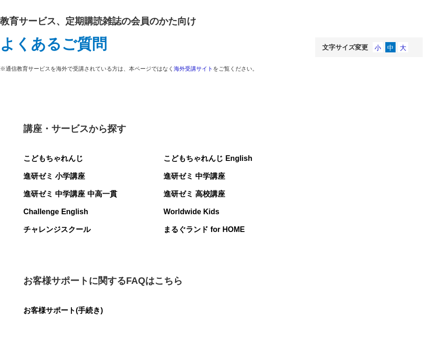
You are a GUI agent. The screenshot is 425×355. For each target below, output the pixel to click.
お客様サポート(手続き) (63, 310)
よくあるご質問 (53, 44)
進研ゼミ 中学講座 (194, 176)
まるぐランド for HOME (204, 229)
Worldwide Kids (191, 212)
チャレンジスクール (57, 229)
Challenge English (55, 212)
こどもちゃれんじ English (207, 158)
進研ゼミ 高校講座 (194, 194)
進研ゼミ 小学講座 (54, 176)
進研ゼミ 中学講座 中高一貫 (70, 194)
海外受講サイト (193, 68)
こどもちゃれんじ (53, 158)
